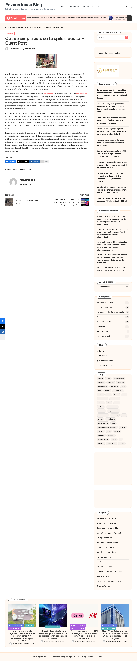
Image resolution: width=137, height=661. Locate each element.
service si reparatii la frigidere (109, 571)
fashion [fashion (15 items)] (100, 395)
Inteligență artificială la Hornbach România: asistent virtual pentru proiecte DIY (111, 142)
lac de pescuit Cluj (104, 562)
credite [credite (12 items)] (107, 390)
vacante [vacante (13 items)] (100, 443)
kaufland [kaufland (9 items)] (101, 407)
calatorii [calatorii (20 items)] (111, 382)
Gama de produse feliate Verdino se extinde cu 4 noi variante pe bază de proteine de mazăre (112, 165)
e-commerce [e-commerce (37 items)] (118, 390)
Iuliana (99, 255)
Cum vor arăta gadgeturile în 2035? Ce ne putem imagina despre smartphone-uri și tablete (112, 154)
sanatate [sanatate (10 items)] (101, 435)
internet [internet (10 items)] (100, 403)
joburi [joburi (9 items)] (109, 403)
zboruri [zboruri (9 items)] (121, 443)
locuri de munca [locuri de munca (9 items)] (113, 407)
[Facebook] (10, 161)
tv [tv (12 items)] (120, 439)
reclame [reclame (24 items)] (100, 431)
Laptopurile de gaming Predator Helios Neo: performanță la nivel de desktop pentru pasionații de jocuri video (111, 108)
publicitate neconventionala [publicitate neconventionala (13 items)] (107, 427)
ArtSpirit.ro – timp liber (106, 523)
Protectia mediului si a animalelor (111, 312)
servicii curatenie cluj (105, 547)
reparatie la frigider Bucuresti (109, 533)
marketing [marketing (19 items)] (115, 415)
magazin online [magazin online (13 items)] (103, 415)
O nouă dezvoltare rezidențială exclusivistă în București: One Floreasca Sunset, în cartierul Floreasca (110, 177)
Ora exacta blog (103, 586)
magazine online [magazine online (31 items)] (113, 411)
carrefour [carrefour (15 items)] (120, 382)
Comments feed (106, 361)
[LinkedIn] (34, 161)
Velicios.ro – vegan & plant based (111, 581)
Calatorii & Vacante (105, 307)
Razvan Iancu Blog (23, 5)
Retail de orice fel (104, 322)
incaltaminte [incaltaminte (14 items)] (115, 399)
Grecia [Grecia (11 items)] (116, 395)
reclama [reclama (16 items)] (122, 427)
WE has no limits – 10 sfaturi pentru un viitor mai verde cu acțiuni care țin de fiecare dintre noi (112, 270)
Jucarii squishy (103, 576)
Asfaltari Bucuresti (104, 566)
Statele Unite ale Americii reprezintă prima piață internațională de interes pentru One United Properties (112, 190)
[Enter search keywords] (113, 37)
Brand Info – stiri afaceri (107, 552)
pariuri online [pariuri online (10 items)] (111, 419)
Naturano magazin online (107, 542)
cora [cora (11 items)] (99, 390)
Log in (101, 351)
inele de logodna (104, 557)
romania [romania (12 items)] (117, 431)
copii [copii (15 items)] (123, 386)
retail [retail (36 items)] (109, 431)
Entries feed (104, 356)
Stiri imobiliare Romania (106, 518)
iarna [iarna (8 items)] (124, 395)
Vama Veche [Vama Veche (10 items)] (111, 443)
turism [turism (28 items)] (114, 439)
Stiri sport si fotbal (104, 538)
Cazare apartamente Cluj (107, 528)
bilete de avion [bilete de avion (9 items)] (119, 378)
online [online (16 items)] (124, 415)
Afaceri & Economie (105, 302)
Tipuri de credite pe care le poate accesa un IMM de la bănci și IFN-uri (112, 199)
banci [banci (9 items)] (108, 378)
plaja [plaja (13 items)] (113, 423)
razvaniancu (27, 179)
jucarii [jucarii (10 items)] (117, 403)
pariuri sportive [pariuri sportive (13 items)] (103, 423)
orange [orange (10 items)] (100, 419)
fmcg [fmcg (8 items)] (108, 395)
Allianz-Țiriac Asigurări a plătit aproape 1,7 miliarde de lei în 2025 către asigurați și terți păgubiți (111, 131)
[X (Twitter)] (23, 161)
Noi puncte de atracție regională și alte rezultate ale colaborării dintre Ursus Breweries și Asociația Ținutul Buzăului (70, 17)
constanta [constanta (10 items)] (114, 386)
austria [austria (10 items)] (100, 378)
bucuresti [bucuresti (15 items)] (101, 382)
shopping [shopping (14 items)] (111, 435)
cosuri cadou (114, 53)
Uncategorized (103, 331)
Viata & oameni (103, 336)
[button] (25, 184)
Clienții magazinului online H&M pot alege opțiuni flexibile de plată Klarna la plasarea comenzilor (112, 120)
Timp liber (9, 34)
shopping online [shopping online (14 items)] (103, 439)
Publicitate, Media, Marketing (109, 317)
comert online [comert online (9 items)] (102, 386)
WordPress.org (105, 365)
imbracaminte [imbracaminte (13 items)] (102, 399)
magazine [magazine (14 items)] (101, 411)
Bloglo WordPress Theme (93, 657)
